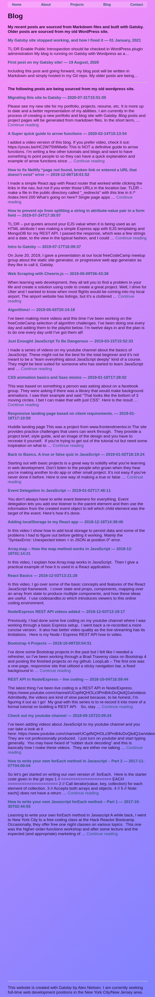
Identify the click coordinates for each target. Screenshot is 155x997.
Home (16, 4)
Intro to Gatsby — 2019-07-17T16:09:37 (44, 246)
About (46, 4)
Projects (77, 4)
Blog (107, 4)
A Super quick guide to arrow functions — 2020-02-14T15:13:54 (67, 133)
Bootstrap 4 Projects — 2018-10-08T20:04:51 (49, 643)
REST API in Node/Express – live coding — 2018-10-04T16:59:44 (68, 679)
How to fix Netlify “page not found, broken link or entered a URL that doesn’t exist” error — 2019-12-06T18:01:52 (72, 172)
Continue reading (23, 125)
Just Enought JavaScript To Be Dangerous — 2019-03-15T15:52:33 (70, 341)
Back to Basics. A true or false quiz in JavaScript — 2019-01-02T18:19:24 (76, 454)
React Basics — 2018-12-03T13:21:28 (42, 575)
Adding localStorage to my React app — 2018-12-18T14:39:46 (65, 522)
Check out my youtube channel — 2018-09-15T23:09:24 (59, 715)
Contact (136, 4)
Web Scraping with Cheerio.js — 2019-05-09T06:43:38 (58, 273)
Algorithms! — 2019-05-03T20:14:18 (41, 309)
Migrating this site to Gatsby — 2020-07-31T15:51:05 (57, 97)
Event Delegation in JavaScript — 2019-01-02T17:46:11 (59, 490)
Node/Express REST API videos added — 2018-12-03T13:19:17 (66, 611)
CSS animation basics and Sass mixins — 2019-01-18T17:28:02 (67, 377)
